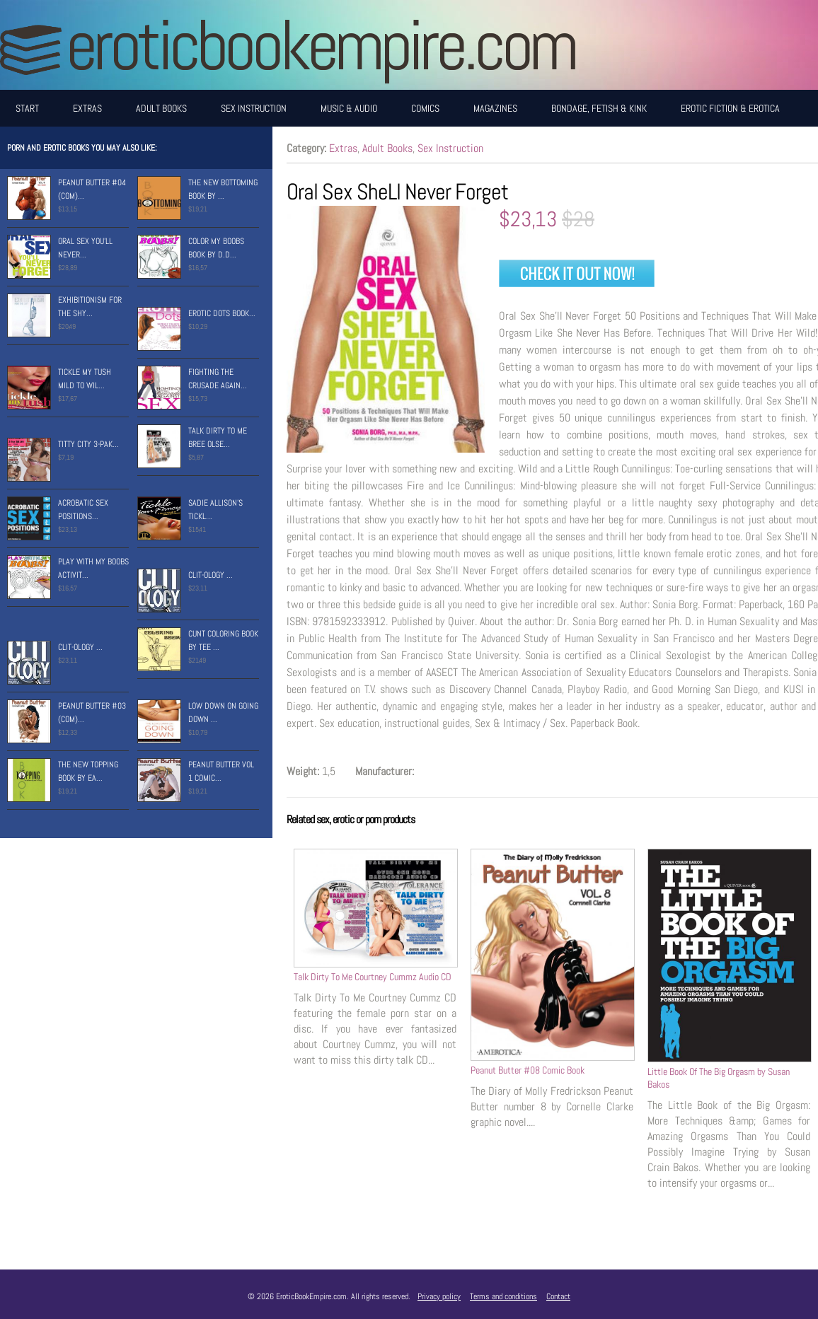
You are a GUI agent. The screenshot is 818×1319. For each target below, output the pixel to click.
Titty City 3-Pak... (88, 444)
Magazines (495, 108)
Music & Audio (349, 108)
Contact (558, 1296)
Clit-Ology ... (210, 575)
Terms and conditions (503, 1296)
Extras (87, 108)
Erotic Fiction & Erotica (730, 108)
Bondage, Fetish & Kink (599, 108)
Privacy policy (439, 1296)
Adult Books (161, 108)
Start (27, 108)
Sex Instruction (254, 108)
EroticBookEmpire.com (320, 45)
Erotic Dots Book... (221, 313)
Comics (425, 108)
